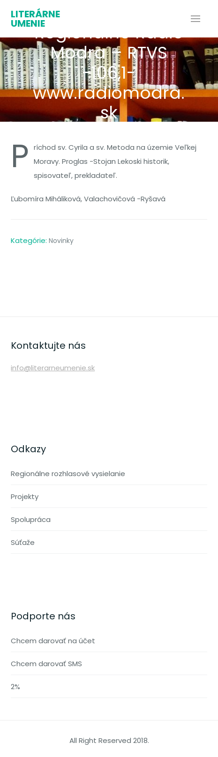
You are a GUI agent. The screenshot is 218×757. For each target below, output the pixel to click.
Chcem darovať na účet (53, 641)
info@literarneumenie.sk (53, 368)
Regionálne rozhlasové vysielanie (68, 473)
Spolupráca (31, 519)
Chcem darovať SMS (46, 664)
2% (15, 686)
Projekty (24, 496)
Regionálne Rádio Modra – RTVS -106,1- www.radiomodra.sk (109, 72)
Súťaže (23, 542)
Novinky (61, 240)
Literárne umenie (35, 18)
